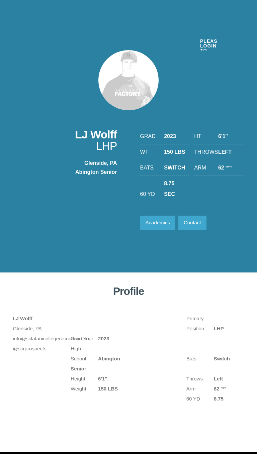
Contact (192, 222)
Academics (158, 222)
